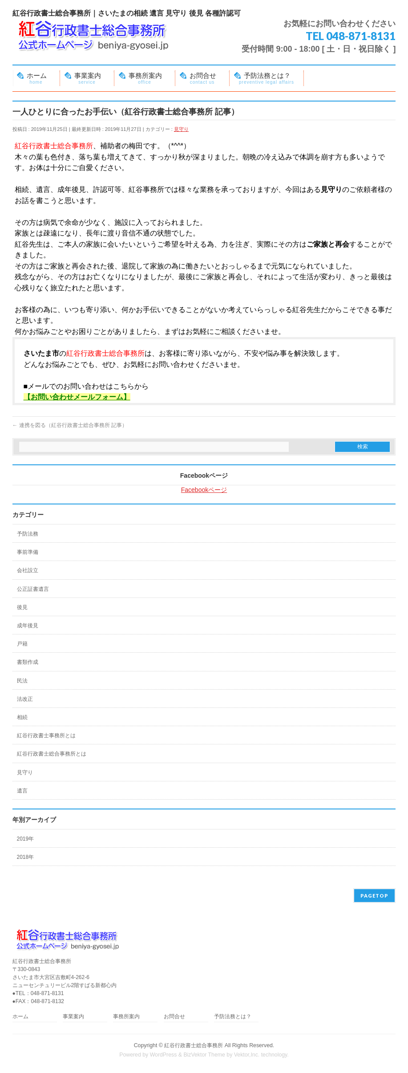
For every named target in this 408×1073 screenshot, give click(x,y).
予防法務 (27, 534)
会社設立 (27, 570)
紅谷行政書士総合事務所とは (51, 754)
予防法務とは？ (232, 1017)
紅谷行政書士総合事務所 (193, 1045)
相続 (22, 717)
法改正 (25, 699)
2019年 (25, 839)
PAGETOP (374, 895)
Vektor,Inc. (247, 1055)
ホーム (20, 1017)
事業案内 (73, 1017)
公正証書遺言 (33, 589)
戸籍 (22, 644)
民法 (22, 681)
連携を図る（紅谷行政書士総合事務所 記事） (70, 425)
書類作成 (27, 662)
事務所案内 (126, 1017)
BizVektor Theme (204, 1055)
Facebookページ (204, 475)
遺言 (22, 791)
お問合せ (174, 1017)
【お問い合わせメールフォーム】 (77, 397)
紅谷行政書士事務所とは (46, 735)
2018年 (25, 857)
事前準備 (27, 552)
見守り (181, 129)
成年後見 (27, 625)
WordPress (163, 1055)
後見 (22, 607)
